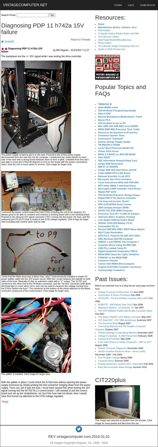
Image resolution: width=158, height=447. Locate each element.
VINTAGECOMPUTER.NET (25, 5)
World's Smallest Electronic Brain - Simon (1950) (121, 351)
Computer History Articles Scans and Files (118, 33)
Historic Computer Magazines (112, 348)
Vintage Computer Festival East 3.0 (115, 292)
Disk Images (104, 30)
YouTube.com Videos (108, 36)
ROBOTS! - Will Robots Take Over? (115, 304)
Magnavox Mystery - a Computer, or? (116, 307)
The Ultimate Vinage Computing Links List (118, 46)
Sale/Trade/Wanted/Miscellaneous (114, 40)
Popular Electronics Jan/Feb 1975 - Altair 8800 (120, 364)
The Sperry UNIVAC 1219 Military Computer (119, 317)
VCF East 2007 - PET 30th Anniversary (117, 320)
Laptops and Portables (109, 339)
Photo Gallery (104, 43)
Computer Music (106, 361)
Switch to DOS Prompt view (111, 49)
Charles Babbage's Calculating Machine (117, 332)
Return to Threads (80, 39)
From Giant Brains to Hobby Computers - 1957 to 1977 (124, 342)
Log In (131, 5)
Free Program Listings (109, 357)
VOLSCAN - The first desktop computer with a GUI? (123, 298)
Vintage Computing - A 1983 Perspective (117, 336)
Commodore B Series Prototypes (114, 295)
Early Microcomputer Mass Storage (115, 367)
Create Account (147, 5)
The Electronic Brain (108, 323)
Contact (118, 5)
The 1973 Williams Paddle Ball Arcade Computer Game (125, 311)
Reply (5, 401)
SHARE (7, 41)
